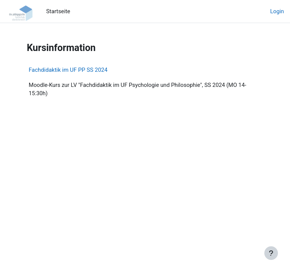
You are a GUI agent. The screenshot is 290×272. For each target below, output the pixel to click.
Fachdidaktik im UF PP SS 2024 (68, 69)
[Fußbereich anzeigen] (271, 253)
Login (277, 11)
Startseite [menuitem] (58, 11)
